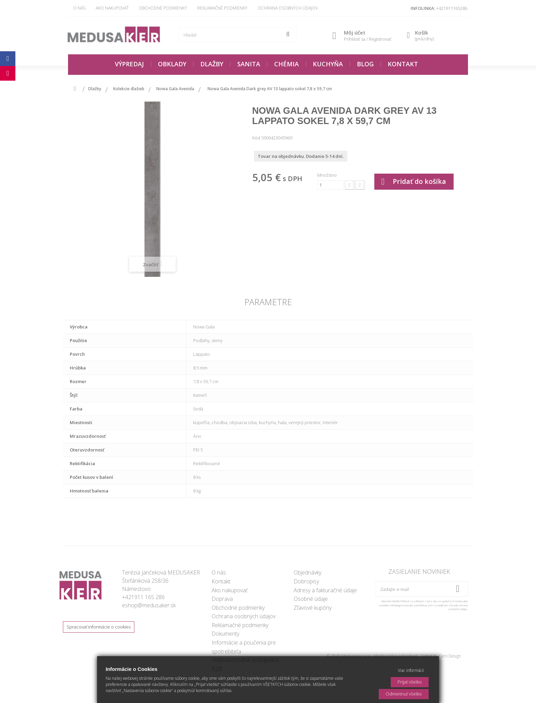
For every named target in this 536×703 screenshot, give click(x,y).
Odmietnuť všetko (404, 694)
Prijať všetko (410, 682)
